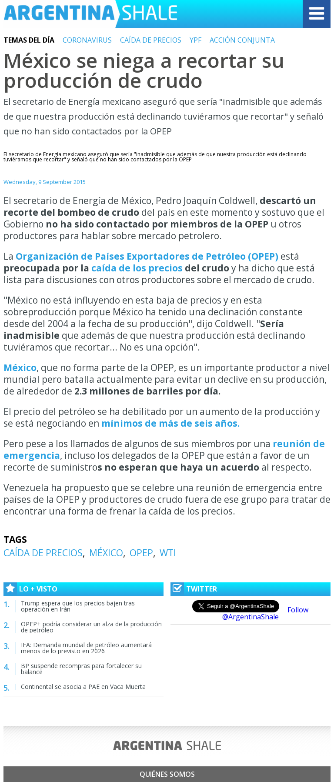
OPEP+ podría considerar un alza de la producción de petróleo (91, 627)
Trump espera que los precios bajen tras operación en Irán (78, 606)
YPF (195, 40)
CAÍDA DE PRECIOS (150, 40)
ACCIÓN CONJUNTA (242, 40)
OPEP (141, 553)
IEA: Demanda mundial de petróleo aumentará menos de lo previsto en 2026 (86, 648)
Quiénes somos (167, 774)
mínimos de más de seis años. (169, 423)
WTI (168, 553)
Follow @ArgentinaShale (265, 613)
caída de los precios (137, 268)
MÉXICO (106, 553)
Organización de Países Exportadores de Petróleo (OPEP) (147, 256)
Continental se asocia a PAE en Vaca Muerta (83, 686)
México (20, 367)
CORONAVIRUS (87, 40)
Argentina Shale (90, 14)
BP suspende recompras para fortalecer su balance (81, 669)
